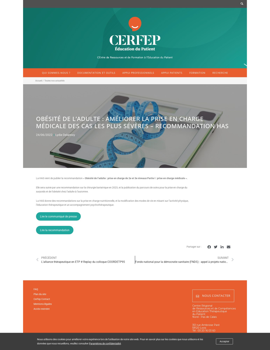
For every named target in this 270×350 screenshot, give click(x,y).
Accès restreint (42, 308)
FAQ (36, 289)
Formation (197, 72)
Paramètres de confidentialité (105, 343)
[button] (209, 247)
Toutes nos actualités (54, 80)
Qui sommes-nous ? (56, 72)
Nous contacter (213, 296)
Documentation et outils (96, 72)
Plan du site (40, 294)
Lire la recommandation (54, 230)
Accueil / (39, 80)
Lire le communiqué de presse (58, 216)
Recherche (220, 72)
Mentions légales (43, 304)
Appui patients (171, 72)
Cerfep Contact (42, 299)
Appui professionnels (138, 72)
